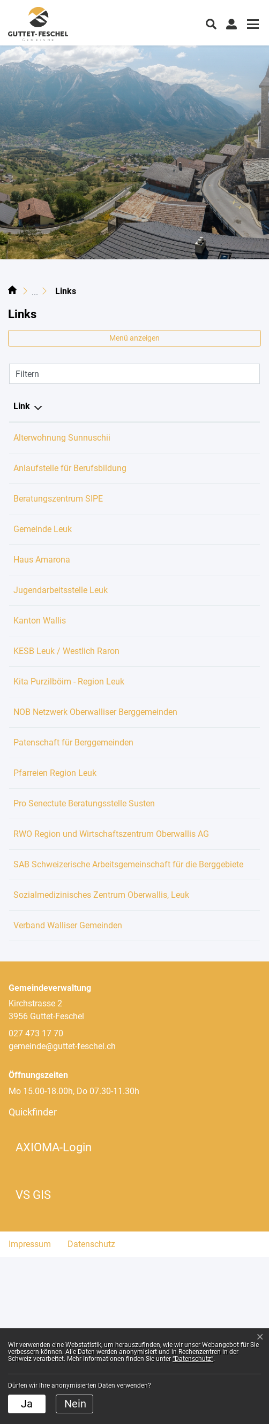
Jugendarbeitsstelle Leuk (65, 629)
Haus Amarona (47, 572)
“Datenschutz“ (193, 1359)
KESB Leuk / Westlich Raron (71, 689)
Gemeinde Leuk (48, 542)
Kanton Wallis (45, 659)
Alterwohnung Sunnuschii (67, 438)
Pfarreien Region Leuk (60, 850)
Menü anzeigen (134, 338)
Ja (27, 1403)
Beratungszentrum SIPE (63, 511)
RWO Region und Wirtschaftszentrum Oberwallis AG (71, 937)
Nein (75, 1403)
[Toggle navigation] (251, 25)
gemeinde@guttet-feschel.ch (62, 1213)
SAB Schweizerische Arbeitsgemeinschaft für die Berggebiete (65, 993)
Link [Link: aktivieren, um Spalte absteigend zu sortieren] (21, 406)
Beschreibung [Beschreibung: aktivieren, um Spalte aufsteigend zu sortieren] (166, 406)
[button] (211, 23)
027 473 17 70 (36, 1200)
